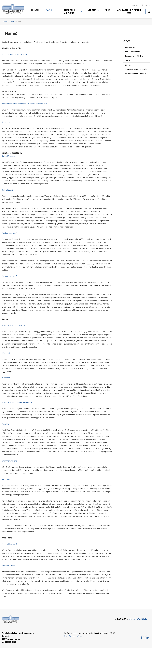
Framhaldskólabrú (9, 544)
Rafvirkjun (6, 479)
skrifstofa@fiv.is (138, 619)
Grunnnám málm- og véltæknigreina (17, 402)
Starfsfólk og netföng (73, 636)
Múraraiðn (6, 377)
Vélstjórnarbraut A (9, 233)
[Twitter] (147, 637)
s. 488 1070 (120, 619)
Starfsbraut (7, 122)
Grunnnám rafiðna (9, 461)
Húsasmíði (6, 353)
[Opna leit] (148, 11)
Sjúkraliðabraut (8, 156)
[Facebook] (141, 637)
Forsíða (5, 22)
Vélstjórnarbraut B (9, 276)
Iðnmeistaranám (8, 565)
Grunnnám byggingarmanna (13, 325)
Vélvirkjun (6, 424)
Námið (12, 22)
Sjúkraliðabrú (7, 190)
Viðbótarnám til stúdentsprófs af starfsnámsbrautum (24, 103)
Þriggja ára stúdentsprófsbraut (15, 54)
